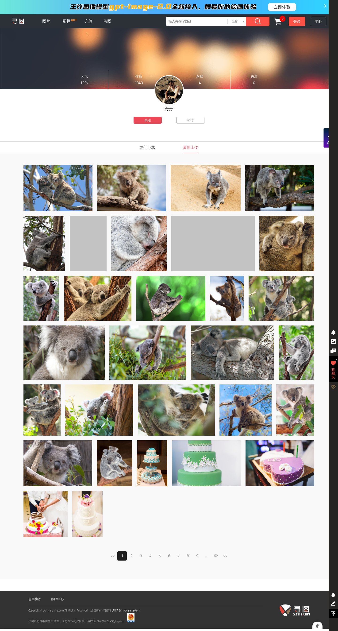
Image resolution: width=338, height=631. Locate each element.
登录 (297, 21)
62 (216, 556)
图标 (69, 21)
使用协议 (34, 599)
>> (225, 556)
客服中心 (57, 599)
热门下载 (147, 147)
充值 (88, 21)
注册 (318, 21)
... (207, 556)
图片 (46, 21)
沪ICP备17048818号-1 (125, 610)
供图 (107, 21)
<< (113, 556)
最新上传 (190, 147)
